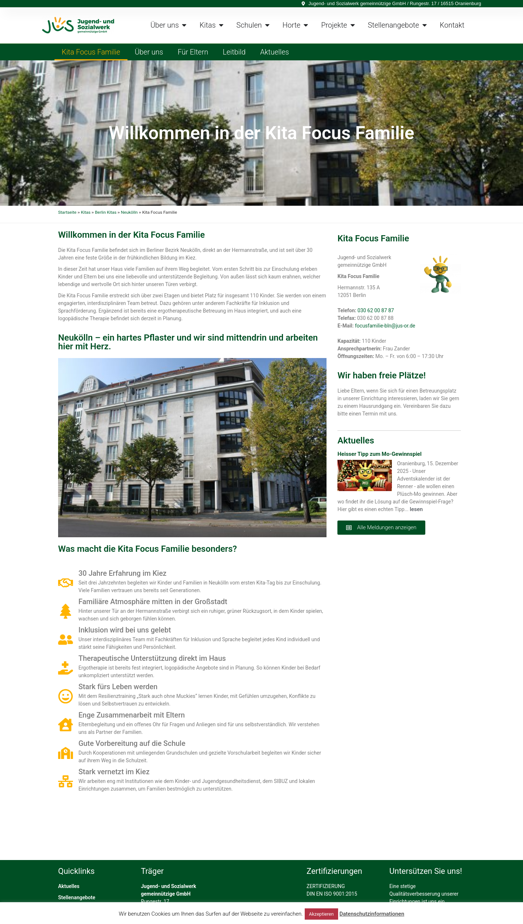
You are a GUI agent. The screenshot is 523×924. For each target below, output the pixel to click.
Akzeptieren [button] (321, 914)
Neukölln (129, 212)
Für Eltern (193, 52)
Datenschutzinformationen (371, 914)
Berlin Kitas (105, 212)
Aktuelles (274, 52)
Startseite (67, 212)
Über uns (149, 52)
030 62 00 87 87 (375, 310)
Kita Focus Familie (91, 52)
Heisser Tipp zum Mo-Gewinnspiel (379, 454)
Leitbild (234, 52)
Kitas (85, 212)
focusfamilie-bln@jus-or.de (385, 326)
